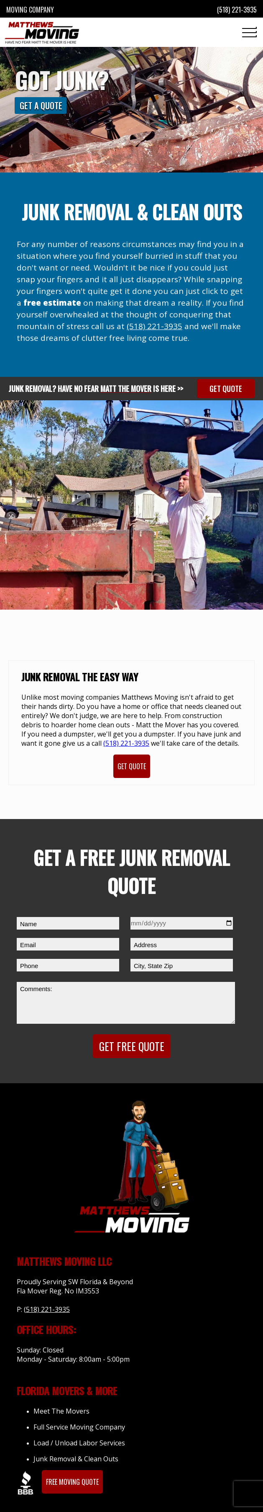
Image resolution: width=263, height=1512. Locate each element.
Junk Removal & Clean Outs (75, 1458)
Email (28, 944)
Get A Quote (41, 105)
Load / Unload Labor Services (79, 1443)
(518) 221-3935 (154, 326)
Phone (29, 965)
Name (28, 923)
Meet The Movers (61, 1411)
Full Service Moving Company (79, 1427)
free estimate (52, 302)
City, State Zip (153, 965)
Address (145, 944)
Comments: (36, 988)
